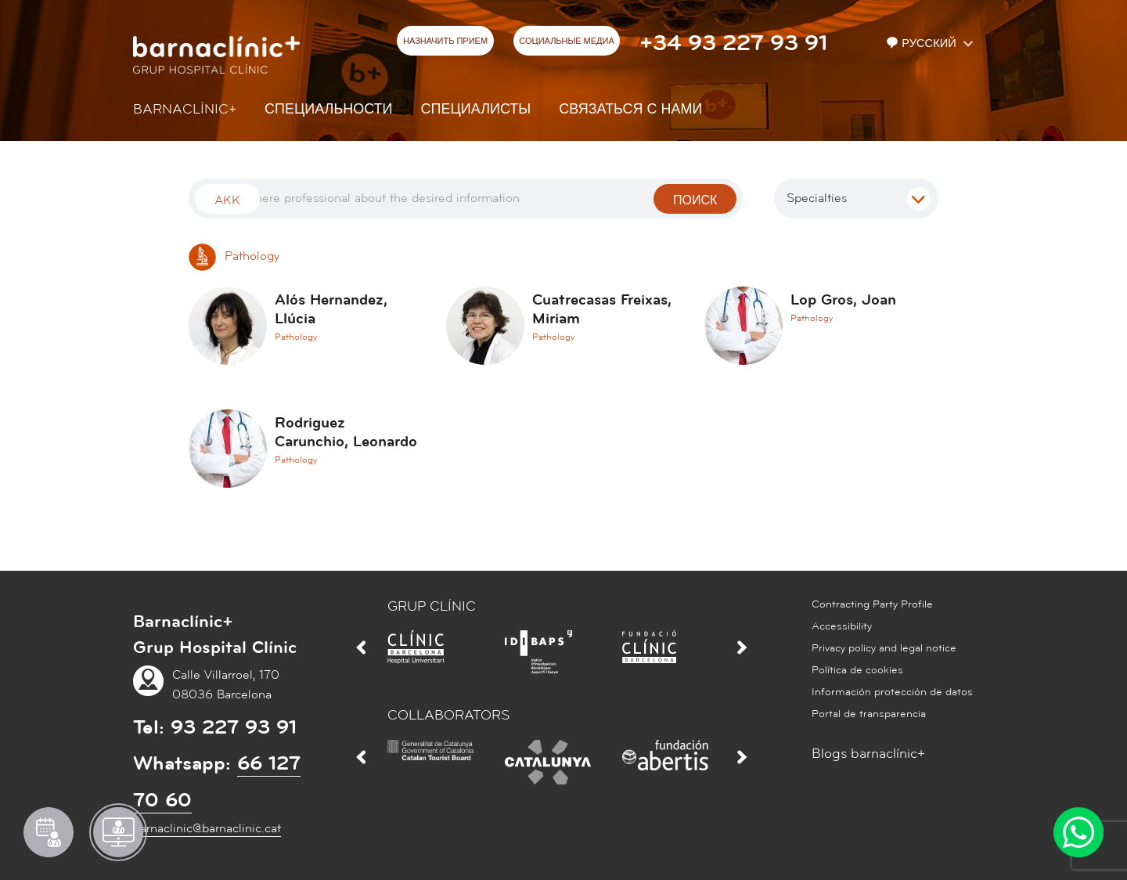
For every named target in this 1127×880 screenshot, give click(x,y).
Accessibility (842, 626)
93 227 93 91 (234, 727)
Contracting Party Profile (872, 604)
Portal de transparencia (869, 714)
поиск (695, 200)
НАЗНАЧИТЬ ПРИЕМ (445, 41)
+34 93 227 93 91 (733, 43)
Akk (227, 200)
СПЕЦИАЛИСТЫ (476, 109)
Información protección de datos (892, 692)
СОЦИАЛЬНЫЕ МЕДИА (566, 41)
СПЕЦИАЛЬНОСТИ (329, 109)
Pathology (234, 256)
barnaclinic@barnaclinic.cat (207, 828)
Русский (923, 43)
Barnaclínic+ (184, 109)
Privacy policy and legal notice (884, 648)
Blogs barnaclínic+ (868, 754)
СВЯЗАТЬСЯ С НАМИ (630, 109)
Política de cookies (857, 670)
